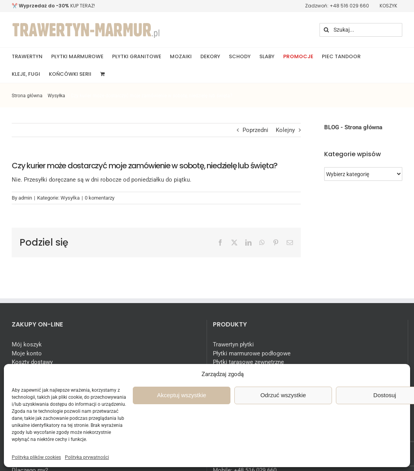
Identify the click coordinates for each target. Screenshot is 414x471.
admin (25, 198)
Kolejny (285, 130)
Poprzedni (255, 130)
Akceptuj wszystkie (181, 395)
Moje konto (27, 353)
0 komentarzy (99, 198)
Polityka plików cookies (36, 457)
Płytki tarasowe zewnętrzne (248, 362)
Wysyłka (70, 198)
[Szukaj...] (360, 30)
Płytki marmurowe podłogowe (252, 353)
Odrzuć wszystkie (283, 395)
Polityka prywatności (87, 457)
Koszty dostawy (32, 362)
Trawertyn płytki (233, 344)
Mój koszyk (27, 344)
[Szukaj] (326, 30)
